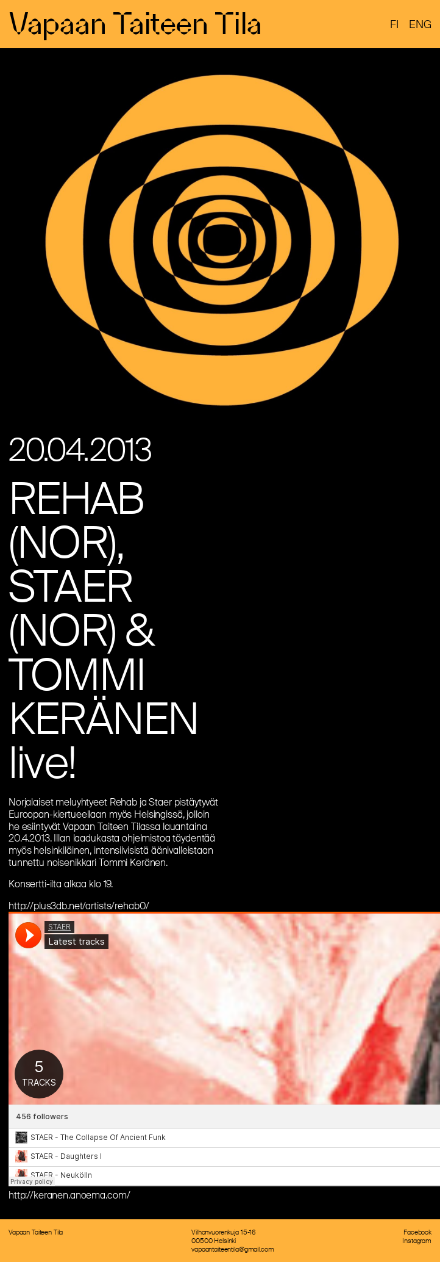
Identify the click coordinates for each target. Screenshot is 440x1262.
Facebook (417, 1232)
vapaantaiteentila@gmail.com (232, 1249)
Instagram (416, 1240)
